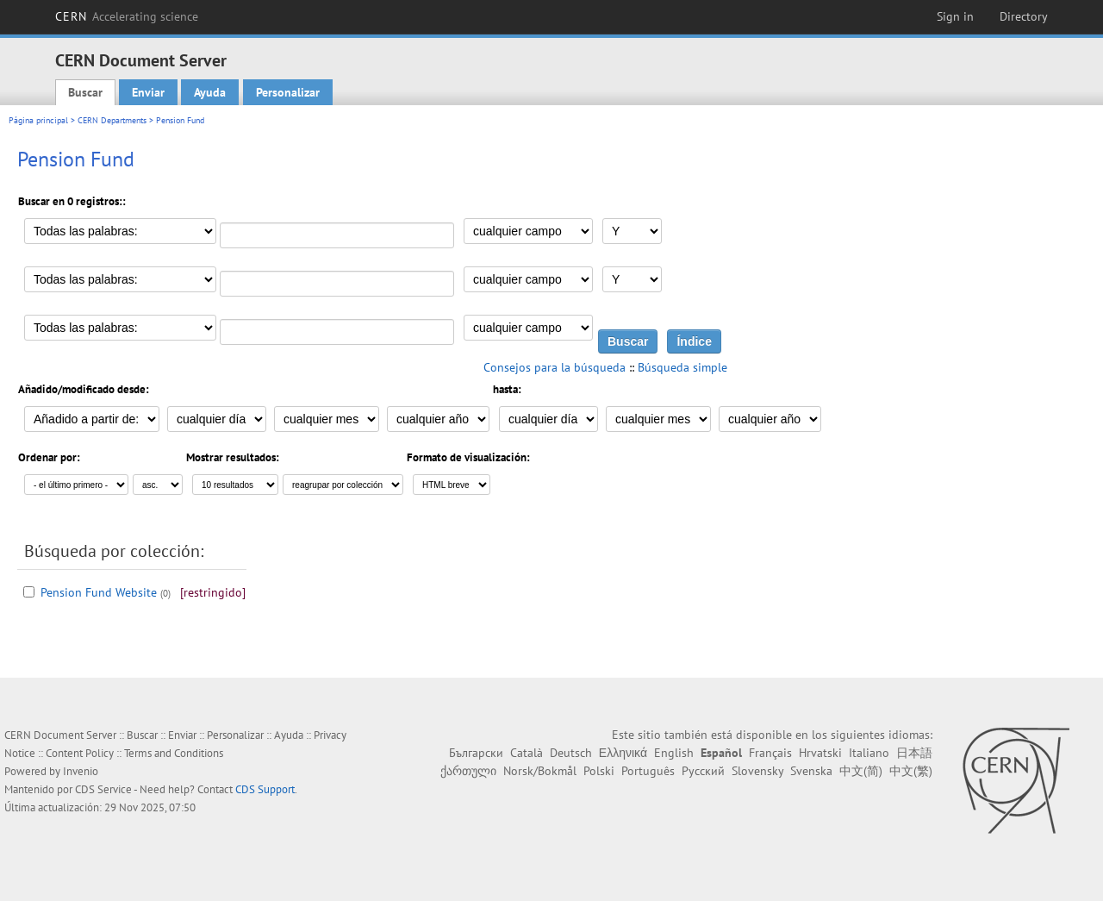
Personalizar (288, 92)
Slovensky (757, 771)
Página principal (38, 120)
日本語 (914, 752)
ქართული (468, 771)
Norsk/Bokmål (539, 771)
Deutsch (571, 752)
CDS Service (103, 789)
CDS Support (265, 789)
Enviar (148, 92)
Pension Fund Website (99, 592)
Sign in (955, 16)
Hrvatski (820, 752)
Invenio (80, 771)
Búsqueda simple (682, 367)
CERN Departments (112, 120)
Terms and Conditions (173, 753)
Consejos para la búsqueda (554, 367)
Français (770, 752)
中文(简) (860, 771)
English (674, 752)
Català (526, 752)
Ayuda (210, 92)
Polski (598, 771)
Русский (703, 771)
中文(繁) (910, 771)
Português (648, 771)
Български (476, 752)
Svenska (811, 771)
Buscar (85, 92)
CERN (126, 16)
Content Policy (80, 753)
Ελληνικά (623, 752)
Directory (1024, 16)
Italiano (869, 752)
